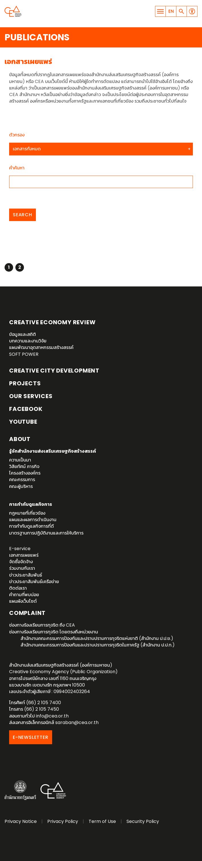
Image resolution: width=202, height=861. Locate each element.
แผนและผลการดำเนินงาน (32, 519)
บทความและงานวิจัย (27, 341)
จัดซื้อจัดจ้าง (21, 561)
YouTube (23, 422)
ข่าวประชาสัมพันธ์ (25, 575)
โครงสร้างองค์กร (24, 473)
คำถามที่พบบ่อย (24, 594)
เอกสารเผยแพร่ (23, 555)
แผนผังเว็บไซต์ (23, 601)
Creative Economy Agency (13, 11)
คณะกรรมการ (22, 479)
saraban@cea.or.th (77, 722)
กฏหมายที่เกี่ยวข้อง (27, 513)
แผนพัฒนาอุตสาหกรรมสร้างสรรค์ (41, 347)
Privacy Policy (62, 821)
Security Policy (142, 821)
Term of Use (102, 821)
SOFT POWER (23, 354)
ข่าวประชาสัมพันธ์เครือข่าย (34, 581)
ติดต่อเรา (18, 588)
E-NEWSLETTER (30, 737)
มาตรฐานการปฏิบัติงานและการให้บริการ (46, 533)
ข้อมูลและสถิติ (22, 334)
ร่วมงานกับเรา (22, 568)
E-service (19, 548)
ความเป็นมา (20, 460)
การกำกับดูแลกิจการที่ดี (31, 526)
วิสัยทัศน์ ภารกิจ (24, 466)
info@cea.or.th (52, 716)
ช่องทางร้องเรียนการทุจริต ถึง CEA (42, 625)
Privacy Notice (21, 821)
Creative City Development (54, 371)
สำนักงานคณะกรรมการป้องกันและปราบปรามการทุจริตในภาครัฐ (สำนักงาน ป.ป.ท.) (98, 645)
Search (22, 214)
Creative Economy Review (52, 322)
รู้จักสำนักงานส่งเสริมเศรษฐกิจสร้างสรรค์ (52, 451)
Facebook (25, 409)
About (19, 439)
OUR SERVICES (31, 396)
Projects (25, 383)
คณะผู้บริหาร (21, 486)
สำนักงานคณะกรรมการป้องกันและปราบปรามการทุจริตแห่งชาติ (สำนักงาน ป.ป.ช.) (97, 638)
